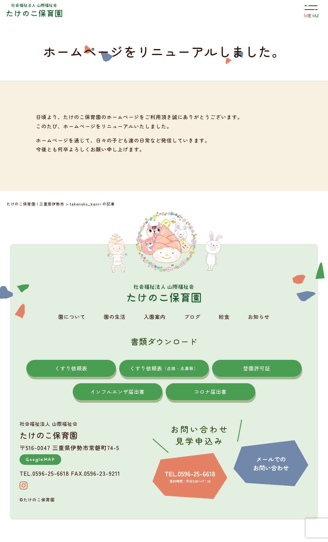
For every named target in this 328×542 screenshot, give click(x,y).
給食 (224, 316)
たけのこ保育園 (39, 500)
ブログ (192, 316)
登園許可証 (256, 368)
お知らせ (259, 316)
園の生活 (115, 316)
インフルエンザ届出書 (117, 391)
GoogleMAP (40, 459)
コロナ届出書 (210, 391)
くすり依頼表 (71, 368)
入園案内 (155, 316)
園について (72, 316)
